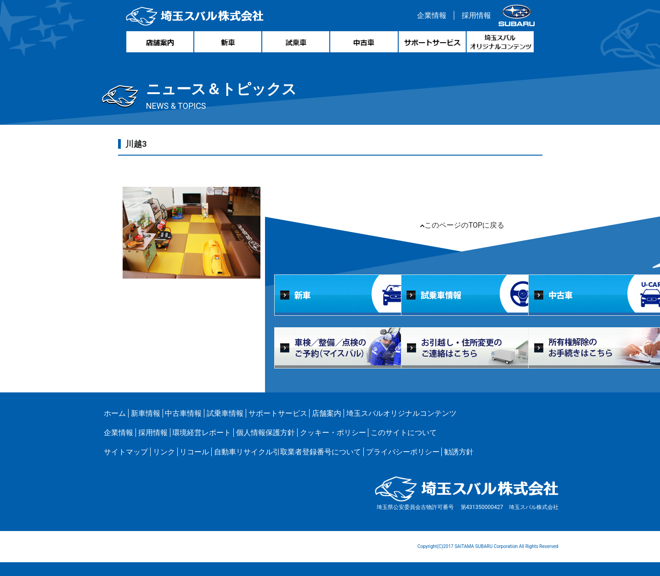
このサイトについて (404, 432)
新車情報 (145, 413)
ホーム (115, 413)
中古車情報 (183, 413)
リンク (164, 451)
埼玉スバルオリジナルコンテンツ (401, 413)
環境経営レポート (201, 432)
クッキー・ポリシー (333, 432)
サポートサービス (277, 413)
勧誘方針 (459, 451)
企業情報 (431, 15)
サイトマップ (126, 451)
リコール (194, 451)
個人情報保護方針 (265, 432)
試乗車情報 (225, 413)
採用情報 (476, 15)
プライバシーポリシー (403, 451)
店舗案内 (326, 413)
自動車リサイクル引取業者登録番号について (287, 451)
